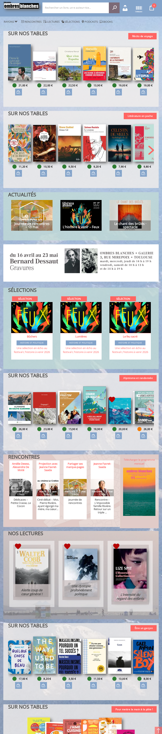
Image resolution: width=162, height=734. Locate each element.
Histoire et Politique (32, 343)
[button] (151, 69)
